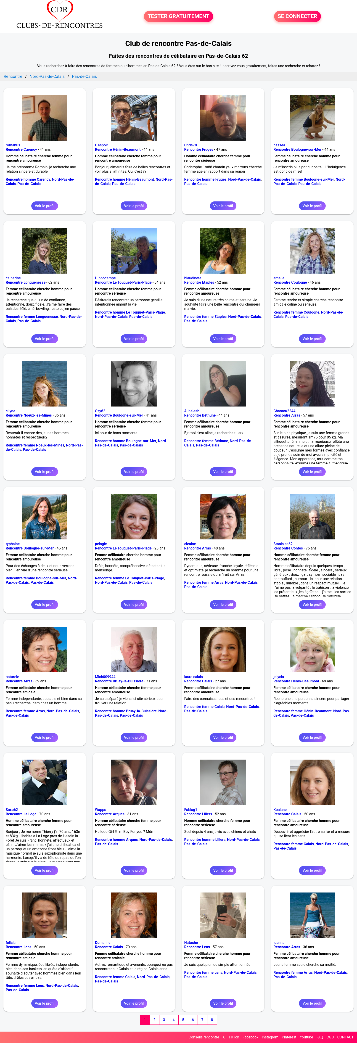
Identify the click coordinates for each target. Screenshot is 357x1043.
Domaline (103, 942)
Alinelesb (191, 411)
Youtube (306, 1037)
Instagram (270, 1037)
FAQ (320, 1037)
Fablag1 (190, 810)
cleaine (190, 544)
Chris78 (190, 145)
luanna (278, 942)
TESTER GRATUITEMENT (178, 16)
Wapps (100, 810)
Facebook (250, 1037)
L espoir (101, 145)
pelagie (101, 544)
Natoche (191, 942)
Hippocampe (105, 278)
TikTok (233, 1037)
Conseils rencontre (204, 1037)
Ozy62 (100, 411)
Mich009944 (105, 677)
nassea (279, 145)
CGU (330, 1037)
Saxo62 (12, 810)
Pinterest (289, 1037)
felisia (11, 942)
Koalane (280, 810)
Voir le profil (44, 206)
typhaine (13, 544)
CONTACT (345, 1037)
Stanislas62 (283, 544)
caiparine (13, 278)
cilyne (10, 411)
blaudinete (192, 278)
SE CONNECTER (297, 16)
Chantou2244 (284, 411)
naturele (12, 677)
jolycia (278, 677)
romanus (13, 145)
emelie (278, 278)
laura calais (193, 677)
